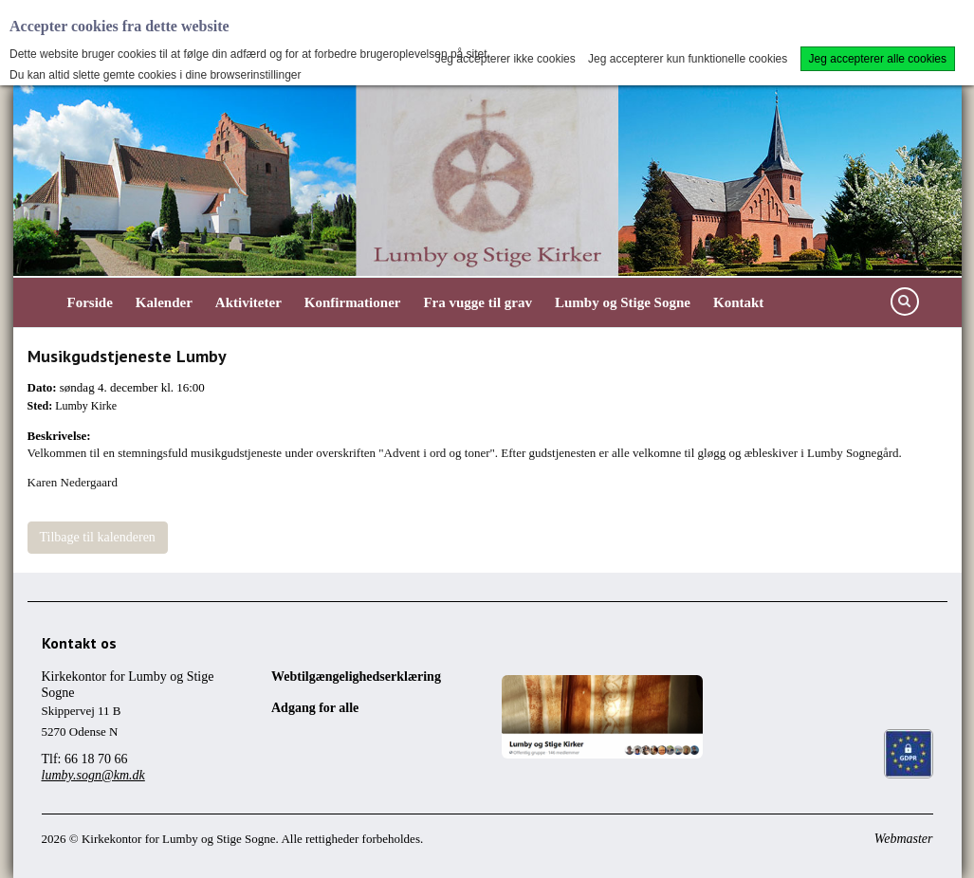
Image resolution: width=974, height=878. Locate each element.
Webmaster (903, 839)
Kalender (164, 302)
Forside (90, 302)
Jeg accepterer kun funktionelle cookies (687, 58)
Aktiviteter (248, 302)
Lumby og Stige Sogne (622, 302)
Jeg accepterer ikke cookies (505, 58)
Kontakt (738, 302)
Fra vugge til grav (477, 302)
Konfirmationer (352, 302)
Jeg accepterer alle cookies (877, 58)
